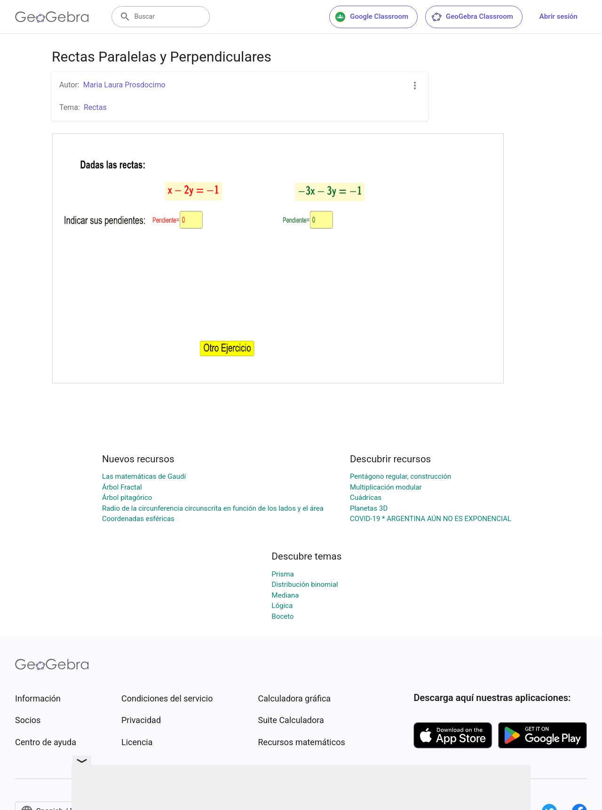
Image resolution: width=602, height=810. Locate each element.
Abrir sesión (558, 16)
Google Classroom (371, 17)
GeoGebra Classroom (472, 17)
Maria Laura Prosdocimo (124, 84)
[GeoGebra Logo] (52, 17)
